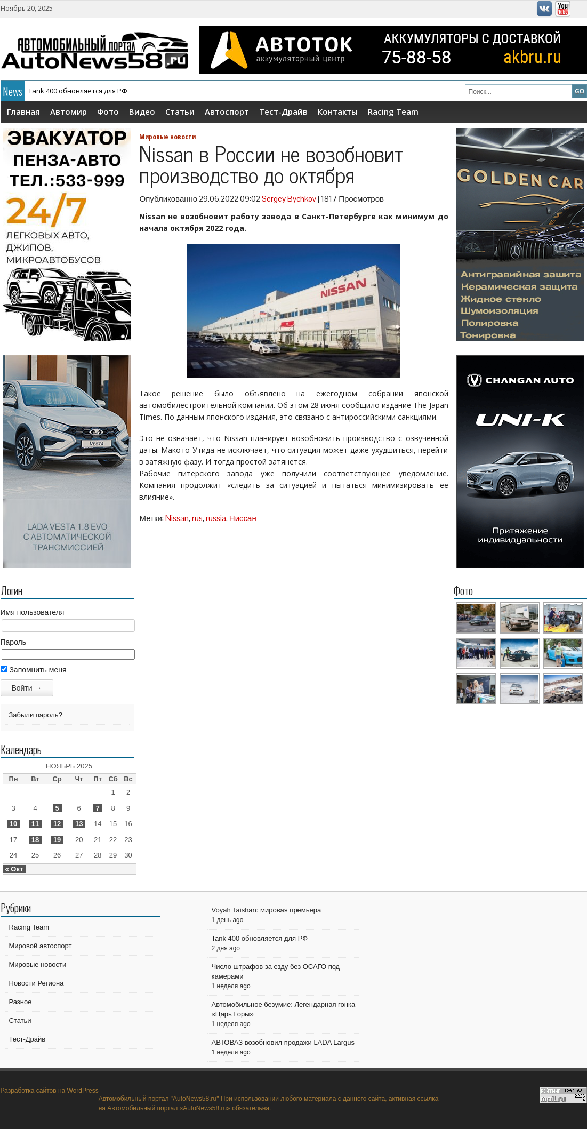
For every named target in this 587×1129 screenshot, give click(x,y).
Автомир (68, 111)
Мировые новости (167, 136)
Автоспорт (227, 111)
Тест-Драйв (283, 111)
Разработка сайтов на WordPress (50, 1090)
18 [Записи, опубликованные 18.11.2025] (35, 840)
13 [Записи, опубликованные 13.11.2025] (79, 824)
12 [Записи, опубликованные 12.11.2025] (57, 824)
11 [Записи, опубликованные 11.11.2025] (35, 824)
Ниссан (242, 518)
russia (216, 518)
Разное (20, 1002)
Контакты (338, 111)
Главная (23, 111)
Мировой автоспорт (40, 946)
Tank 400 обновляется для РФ (77, 90)
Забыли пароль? (35, 715)
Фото (108, 111)
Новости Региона (36, 983)
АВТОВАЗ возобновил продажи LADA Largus (283, 1042)
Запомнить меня (34, 670)
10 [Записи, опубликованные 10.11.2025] (13, 824)
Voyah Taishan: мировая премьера (266, 910)
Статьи (180, 111)
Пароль (14, 642)
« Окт (14, 869)
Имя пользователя (33, 612)
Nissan (177, 518)
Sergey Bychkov (289, 199)
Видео (142, 111)
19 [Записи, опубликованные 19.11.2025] (57, 840)
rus (197, 518)
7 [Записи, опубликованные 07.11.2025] (98, 808)
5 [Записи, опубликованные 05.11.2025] (57, 808)
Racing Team (393, 111)
